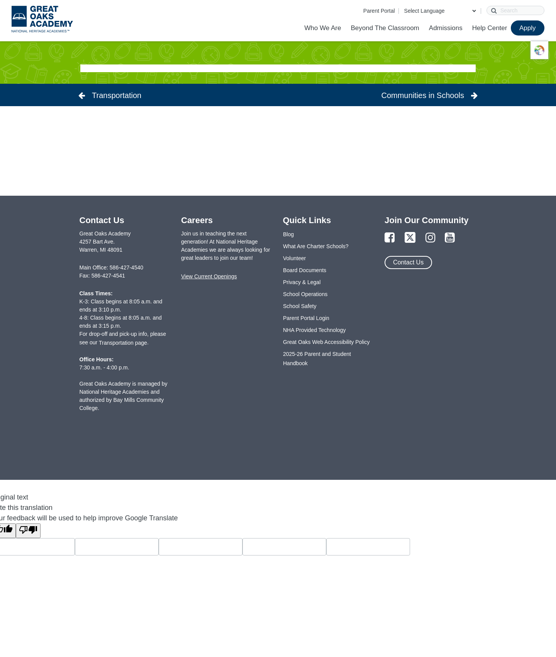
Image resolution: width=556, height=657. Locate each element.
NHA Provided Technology (314, 330)
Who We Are (322, 28)
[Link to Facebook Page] (390, 238)
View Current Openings (209, 276)
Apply (527, 28)
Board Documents (304, 270)
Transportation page (123, 343)
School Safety (299, 306)
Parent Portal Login (306, 318)
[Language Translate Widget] (440, 10)
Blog (288, 234)
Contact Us (408, 262)
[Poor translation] (28, 530)
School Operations (305, 294)
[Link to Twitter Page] (410, 238)
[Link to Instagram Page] (430, 238)
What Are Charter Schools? (316, 246)
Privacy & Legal (301, 282)
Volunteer (294, 258)
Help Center (489, 28)
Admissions (446, 28)
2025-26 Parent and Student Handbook (317, 358)
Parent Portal (379, 11)
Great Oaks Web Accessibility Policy (326, 342)
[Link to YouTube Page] (450, 238)
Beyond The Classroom (385, 28)
